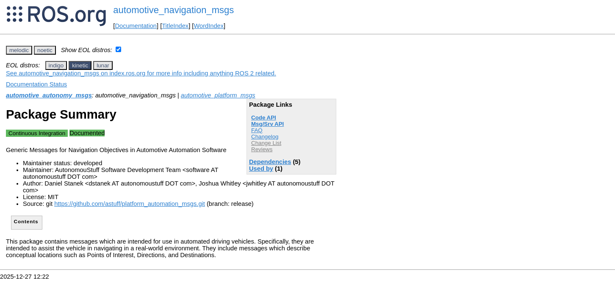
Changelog (264, 136)
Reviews (261, 149)
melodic (19, 50)
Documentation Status (36, 84)
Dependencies (270, 161)
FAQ (257, 130)
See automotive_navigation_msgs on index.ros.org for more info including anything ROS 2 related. (141, 73)
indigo (56, 65)
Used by (261, 168)
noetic (45, 50)
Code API (263, 117)
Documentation (136, 25)
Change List (266, 143)
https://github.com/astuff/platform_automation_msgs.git (129, 203)
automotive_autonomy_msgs (49, 95)
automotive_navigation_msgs (173, 10)
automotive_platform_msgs (218, 95)
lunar (103, 65)
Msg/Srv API (267, 124)
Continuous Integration (36, 133)
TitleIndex (175, 25)
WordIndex (209, 25)
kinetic (80, 65)
